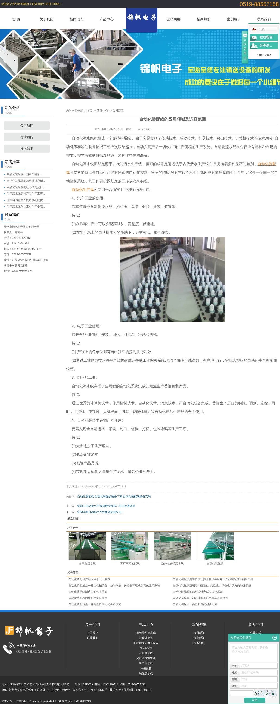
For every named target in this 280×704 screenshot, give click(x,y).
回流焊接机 (146, 648)
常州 (39, 701)
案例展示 (234, 19)
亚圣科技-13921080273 (137, 690)
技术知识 (26, 148)
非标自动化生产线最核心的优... (26, 200)
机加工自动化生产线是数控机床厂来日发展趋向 (106, 506)
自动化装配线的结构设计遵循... (26, 180)
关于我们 (46, 19)
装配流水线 (146, 673)
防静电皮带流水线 (172, 563)
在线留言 (266, 37)
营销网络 (174, 19)
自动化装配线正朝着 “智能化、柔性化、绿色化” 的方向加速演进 (212, 585)
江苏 (33, 701)
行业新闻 (26, 137)
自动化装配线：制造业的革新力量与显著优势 (200, 598)
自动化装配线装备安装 (137, 496)
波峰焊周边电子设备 (145, 643)
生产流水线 (146, 663)
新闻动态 (76, 19)
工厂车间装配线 (130, 563)
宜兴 (64, 701)
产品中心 (107, 19)
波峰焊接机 (146, 637)
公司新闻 (26, 125)
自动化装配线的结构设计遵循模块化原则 (198, 591)
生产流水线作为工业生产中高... (26, 206)
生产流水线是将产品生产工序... (26, 193)
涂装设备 (145, 668)
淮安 (89, 701)
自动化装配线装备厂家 (108, 496)
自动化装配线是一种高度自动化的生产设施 (94, 604)
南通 (83, 701)
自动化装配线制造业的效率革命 (87, 591)
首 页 (16, 19)
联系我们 (264, 19)
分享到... (266, 45)
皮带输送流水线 (146, 658)
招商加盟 (204, 19)
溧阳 (70, 701)
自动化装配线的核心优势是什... (26, 187)
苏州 (77, 701)
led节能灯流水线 (146, 632)
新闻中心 (102, 110)
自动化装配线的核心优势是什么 (87, 598)
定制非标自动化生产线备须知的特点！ (100, 512)
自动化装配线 (85, 496)
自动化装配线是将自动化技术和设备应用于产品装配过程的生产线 (213, 579)
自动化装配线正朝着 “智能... (24, 174)
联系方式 (255, 632)
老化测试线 (146, 653)
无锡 (45, 701)
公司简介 (92, 632)
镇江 (52, 701)
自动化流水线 (87, 563)
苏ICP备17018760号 (96, 690)
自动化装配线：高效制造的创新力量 (195, 604)
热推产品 (6, 701)
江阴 (58, 701)
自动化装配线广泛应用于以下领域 (89, 579)
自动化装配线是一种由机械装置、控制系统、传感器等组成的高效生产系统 (114, 585)
